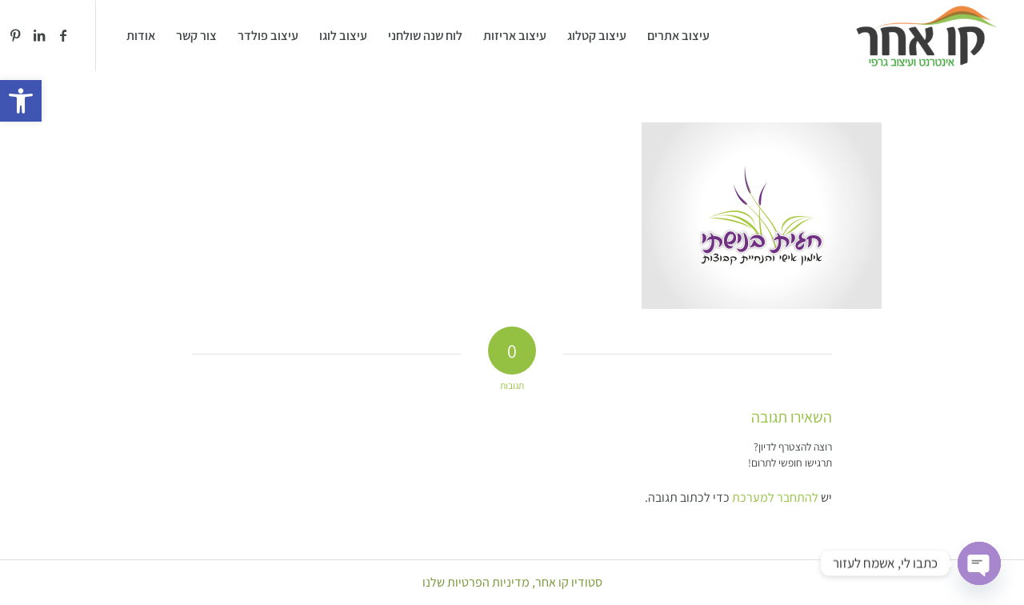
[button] (21, 101)
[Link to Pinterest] (15, 35)
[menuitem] (678, 36)
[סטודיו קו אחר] (926, 36)
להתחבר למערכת (775, 497)
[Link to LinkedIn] (39, 35)
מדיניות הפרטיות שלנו (476, 582)
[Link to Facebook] (63, 35)
